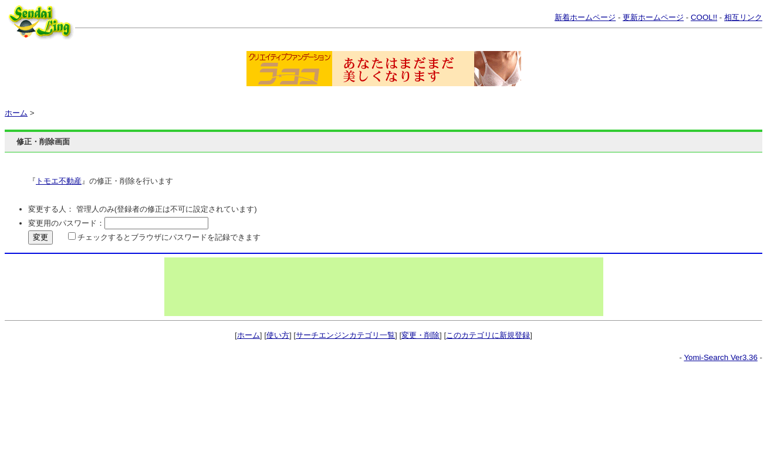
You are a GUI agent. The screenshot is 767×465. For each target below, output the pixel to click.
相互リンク (743, 17)
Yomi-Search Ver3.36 (720, 357)
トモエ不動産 (59, 181)
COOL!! (704, 17)
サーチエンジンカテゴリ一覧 (345, 335)
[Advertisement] (383, 286)
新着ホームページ (585, 17)
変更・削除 (420, 335)
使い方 (277, 335)
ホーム (16, 112)
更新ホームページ (653, 17)
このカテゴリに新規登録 (488, 335)
